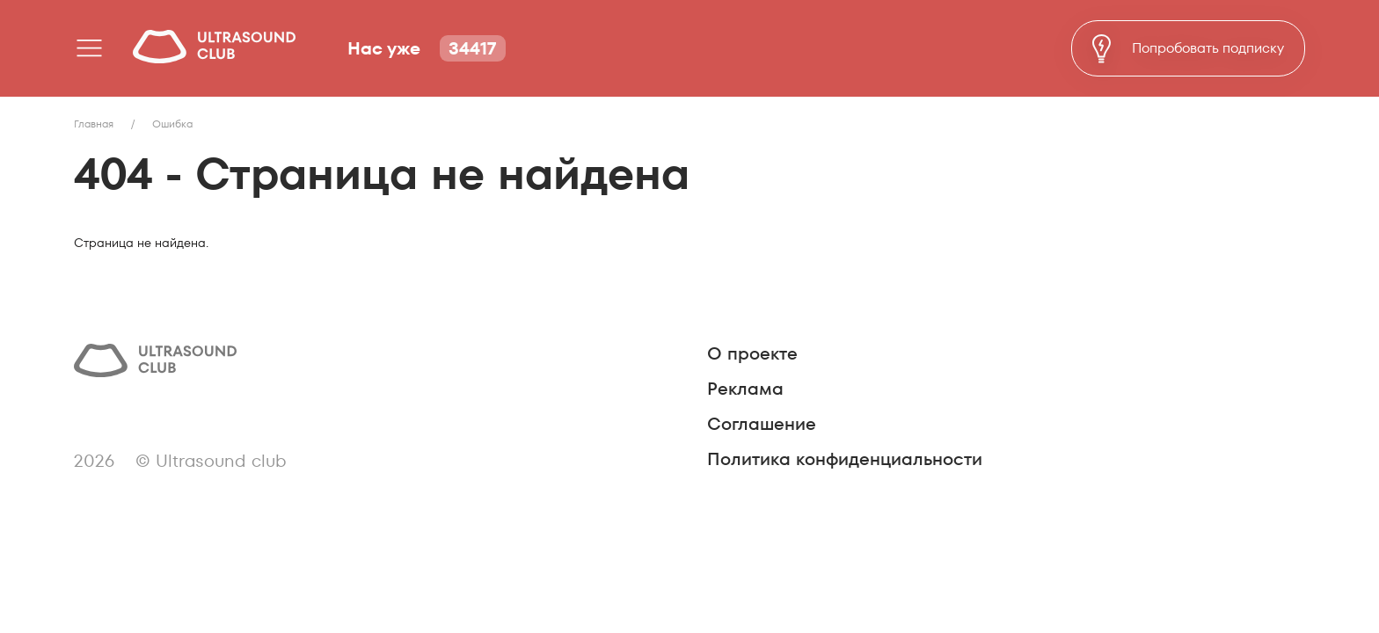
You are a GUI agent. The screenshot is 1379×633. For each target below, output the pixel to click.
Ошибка (172, 123)
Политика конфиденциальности (844, 459)
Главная (93, 123)
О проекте (752, 353)
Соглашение (761, 423)
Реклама (745, 388)
